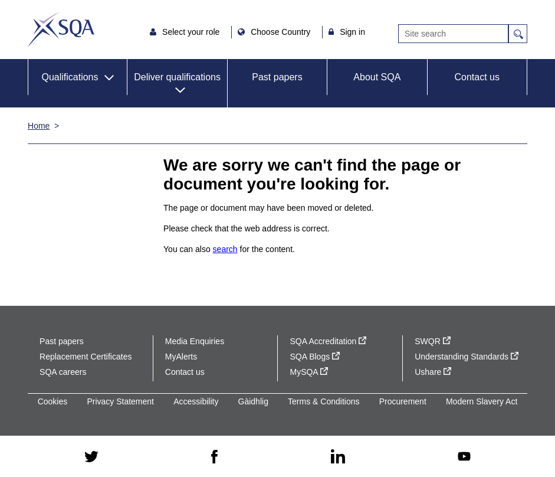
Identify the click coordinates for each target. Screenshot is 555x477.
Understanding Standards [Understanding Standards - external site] (466, 356)
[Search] (453, 33)
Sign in (352, 32)
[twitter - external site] (91, 456)
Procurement (402, 401)
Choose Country (282, 32)
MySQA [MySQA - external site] (308, 372)
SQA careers (63, 372)
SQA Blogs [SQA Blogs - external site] (315, 356)
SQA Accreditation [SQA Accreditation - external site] (328, 341)
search (225, 249)
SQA (61, 29)
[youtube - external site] (464, 456)
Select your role (192, 32)
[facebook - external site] (214, 456)
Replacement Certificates (86, 356)
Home (39, 125)
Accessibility (195, 401)
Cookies (53, 401)
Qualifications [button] (69, 77)
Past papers (277, 77)
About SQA (376, 77)
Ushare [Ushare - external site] (433, 372)
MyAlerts (181, 356)
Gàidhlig (253, 401)
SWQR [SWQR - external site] (432, 341)
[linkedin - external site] (338, 456)
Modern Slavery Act (481, 401)
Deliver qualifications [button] (177, 77)
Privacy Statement (120, 401)
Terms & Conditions (323, 401)
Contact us (476, 77)
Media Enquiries (194, 341)
